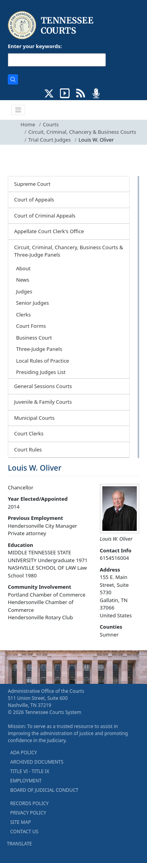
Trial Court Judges (49, 139)
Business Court (34, 337)
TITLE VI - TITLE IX (29, 771)
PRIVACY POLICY (28, 812)
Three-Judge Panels (39, 348)
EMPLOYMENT (26, 780)
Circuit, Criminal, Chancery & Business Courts (82, 131)
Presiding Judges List (40, 372)
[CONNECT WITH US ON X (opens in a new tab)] (49, 92)
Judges (24, 291)
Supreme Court (32, 183)
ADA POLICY (23, 752)
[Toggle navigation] (18, 110)
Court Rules (28, 449)
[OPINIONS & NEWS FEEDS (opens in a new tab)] (80, 92)
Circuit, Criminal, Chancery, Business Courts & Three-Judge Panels (68, 251)
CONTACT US (24, 831)
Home (28, 124)
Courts (50, 124)
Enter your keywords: (35, 46)
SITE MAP (20, 822)
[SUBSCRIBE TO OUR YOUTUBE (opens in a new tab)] (65, 92)
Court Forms (31, 325)
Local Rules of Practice (42, 360)
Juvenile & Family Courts (43, 401)
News (22, 279)
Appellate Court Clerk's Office (49, 231)
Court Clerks (29, 433)
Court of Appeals (34, 199)
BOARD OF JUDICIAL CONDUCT (44, 790)
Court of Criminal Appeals (44, 215)
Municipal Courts (34, 417)
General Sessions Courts (43, 386)
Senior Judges (32, 302)
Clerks (23, 314)
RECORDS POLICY (29, 803)
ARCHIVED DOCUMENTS (37, 762)
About (23, 268)
